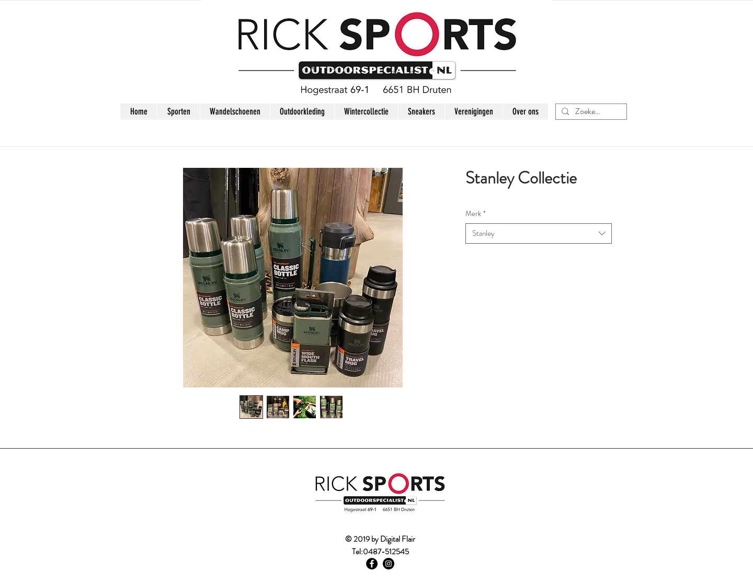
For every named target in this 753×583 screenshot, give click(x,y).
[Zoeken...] (589, 111)
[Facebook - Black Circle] (372, 563)
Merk (475, 214)
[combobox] (538, 233)
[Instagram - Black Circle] (388, 563)
